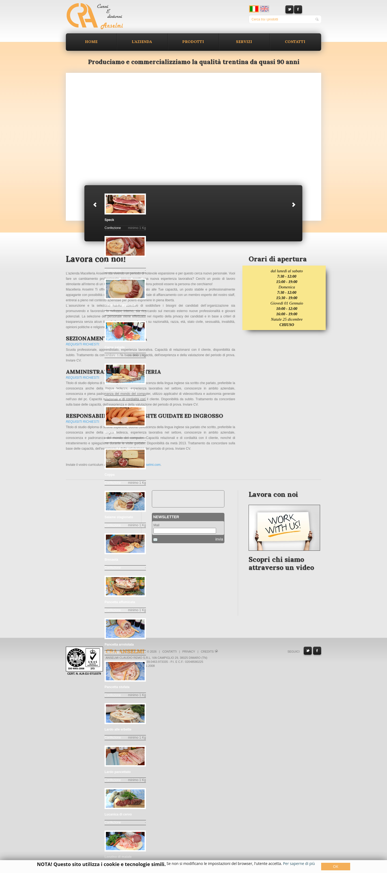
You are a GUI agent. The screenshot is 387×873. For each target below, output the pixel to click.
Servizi (244, 41)
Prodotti (193, 41)
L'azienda (142, 41)
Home (91, 41)
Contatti (295, 41)
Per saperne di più (299, 863)
